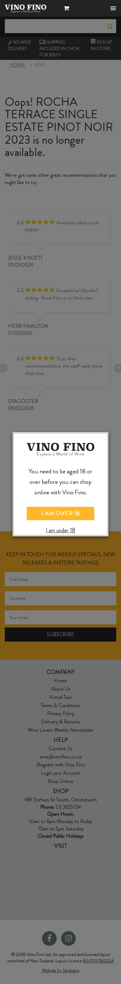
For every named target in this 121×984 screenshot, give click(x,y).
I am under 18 (60, 531)
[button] (68, 9)
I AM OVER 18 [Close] (60, 513)
